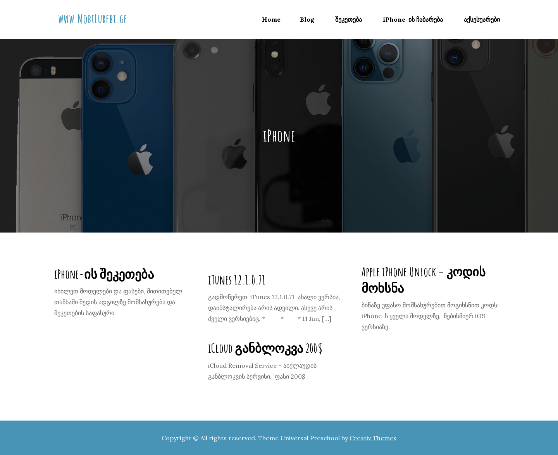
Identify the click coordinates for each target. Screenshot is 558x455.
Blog (307, 19)
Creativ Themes (373, 438)
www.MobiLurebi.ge (92, 18)
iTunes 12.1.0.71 (236, 280)
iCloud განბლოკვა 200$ (265, 348)
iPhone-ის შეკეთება (104, 274)
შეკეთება (348, 19)
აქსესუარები (482, 19)
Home (271, 19)
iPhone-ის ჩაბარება (413, 19)
